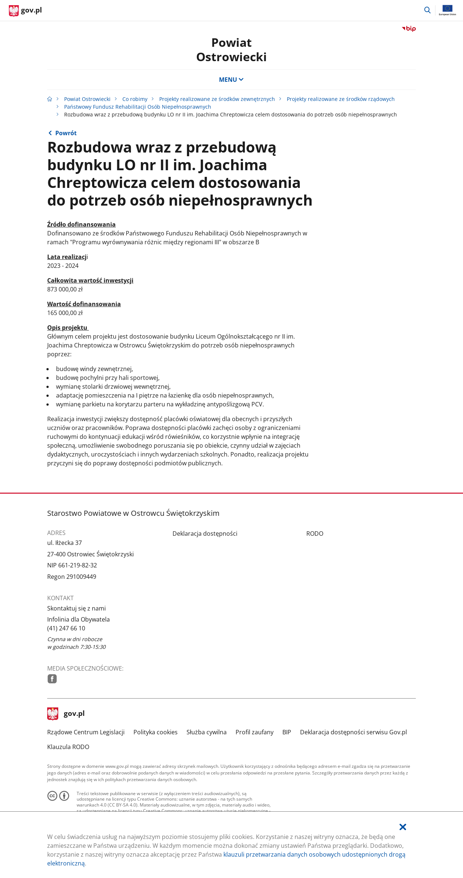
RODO (314, 533)
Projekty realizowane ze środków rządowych (341, 98)
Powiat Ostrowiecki (231, 49)
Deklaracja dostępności (205, 533)
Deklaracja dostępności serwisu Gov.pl (353, 732)
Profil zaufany (255, 732)
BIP (286, 732)
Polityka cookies (155, 732)
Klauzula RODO (68, 747)
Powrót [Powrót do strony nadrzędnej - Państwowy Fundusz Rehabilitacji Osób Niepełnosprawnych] (66, 133)
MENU (231, 80)
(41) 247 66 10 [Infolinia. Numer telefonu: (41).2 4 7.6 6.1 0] (66, 628)
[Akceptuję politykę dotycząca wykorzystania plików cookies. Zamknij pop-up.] (403, 827)
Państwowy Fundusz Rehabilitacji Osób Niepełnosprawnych (137, 106)
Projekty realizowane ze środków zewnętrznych (217, 98)
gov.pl (66, 714)
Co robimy (134, 98)
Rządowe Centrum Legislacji (86, 732)
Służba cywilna (207, 732)
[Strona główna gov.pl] (25, 11)
